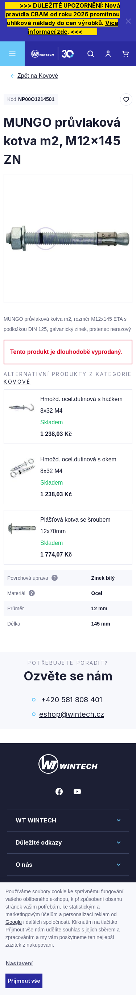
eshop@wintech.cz (71, 714)
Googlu (13, 922)
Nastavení (19, 963)
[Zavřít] (128, 21)
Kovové (37, 76)
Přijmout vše (24, 981)
